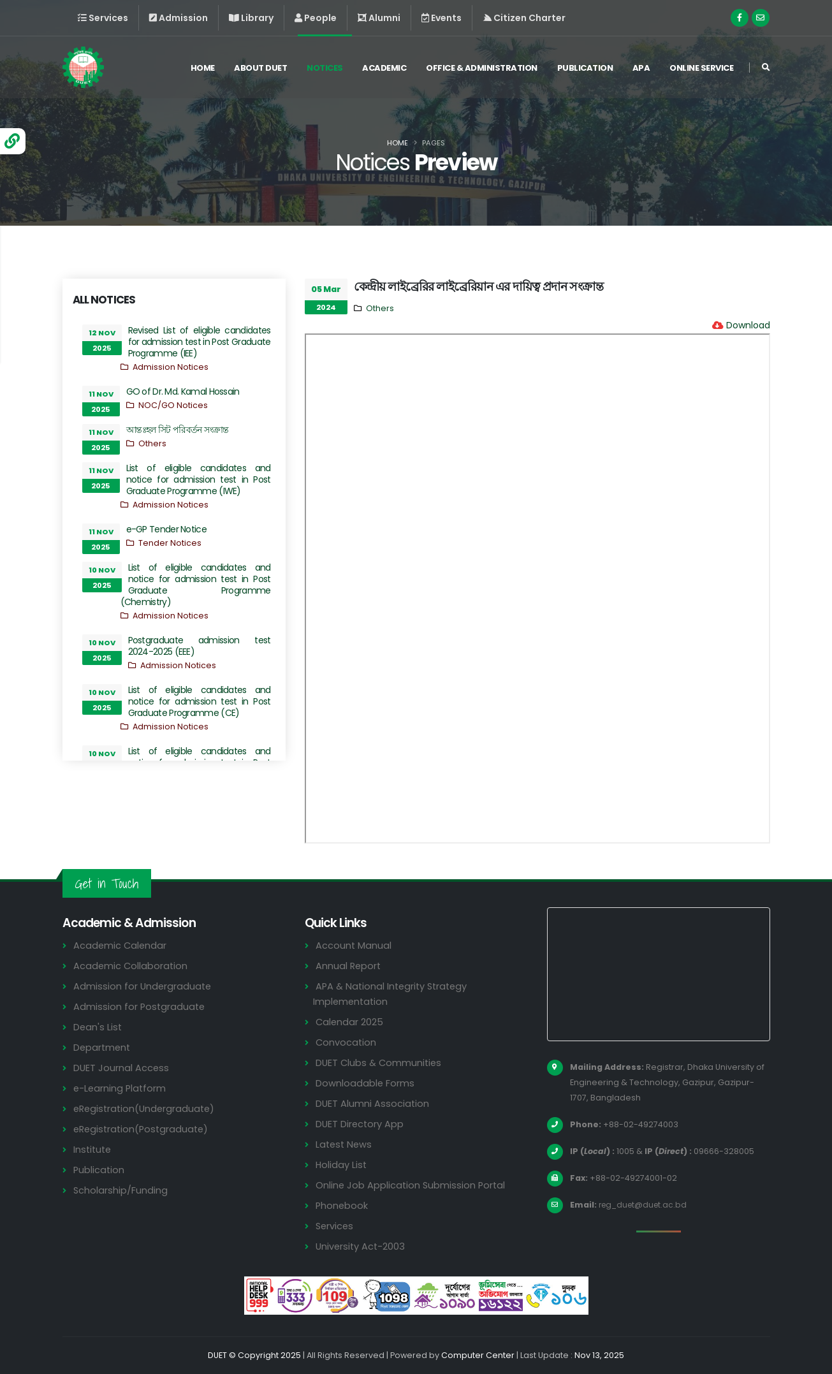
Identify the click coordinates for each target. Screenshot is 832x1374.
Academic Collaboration (131, 965)
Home (203, 69)
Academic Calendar (120, 945)
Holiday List (342, 1164)
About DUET (260, 69)
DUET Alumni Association (373, 1103)
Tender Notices (169, 542)
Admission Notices (170, 367)
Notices (325, 69)
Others (152, 443)
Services (335, 1225)
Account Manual (354, 945)
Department (103, 1047)
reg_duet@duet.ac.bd (645, 1204)
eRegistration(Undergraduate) (146, 1108)
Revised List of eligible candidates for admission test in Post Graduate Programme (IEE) (199, 342)
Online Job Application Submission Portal (412, 1185)
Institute (93, 1149)
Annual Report (349, 965)
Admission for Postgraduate (140, 1006)
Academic (384, 69)
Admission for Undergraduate (143, 986)
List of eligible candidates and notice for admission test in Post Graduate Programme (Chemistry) (195, 584)
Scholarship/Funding (120, 1190)
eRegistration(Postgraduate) (143, 1129)
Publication (585, 69)
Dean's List (98, 1027)
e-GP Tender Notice (166, 529)
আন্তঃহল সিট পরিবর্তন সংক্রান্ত (177, 429)
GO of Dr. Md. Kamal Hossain (183, 391)
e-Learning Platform (120, 1088)
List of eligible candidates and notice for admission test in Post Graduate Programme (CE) (199, 701)
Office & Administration (481, 69)
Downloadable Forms (365, 1083)
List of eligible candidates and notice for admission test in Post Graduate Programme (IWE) (198, 479)
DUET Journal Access (121, 1067)
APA (641, 69)
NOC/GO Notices (173, 405)
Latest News (345, 1144)
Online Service (701, 69)
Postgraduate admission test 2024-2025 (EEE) (199, 646)
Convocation (346, 1042)
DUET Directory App (361, 1123)
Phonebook (342, 1205)
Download (748, 325)
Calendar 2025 (350, 1021)
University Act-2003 (362, 1246)
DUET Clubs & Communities (380, 1062)
